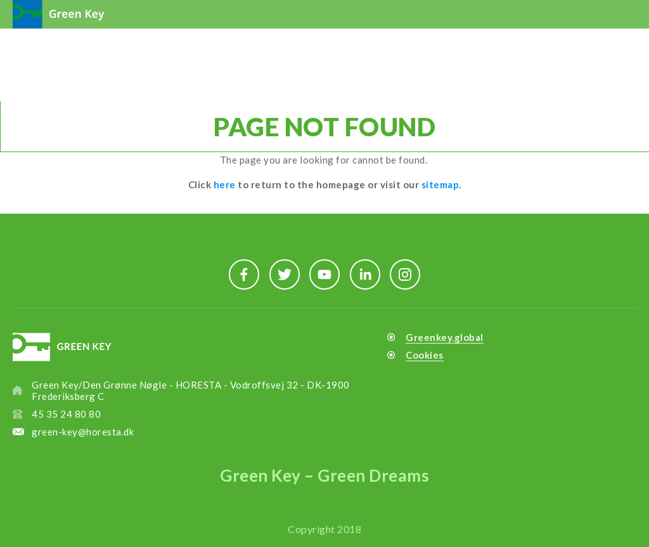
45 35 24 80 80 (66, 414)
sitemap (440, 184)
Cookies (425, 355)
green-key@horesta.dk (83, 431)
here (225, 184)
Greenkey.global (445, 337)
